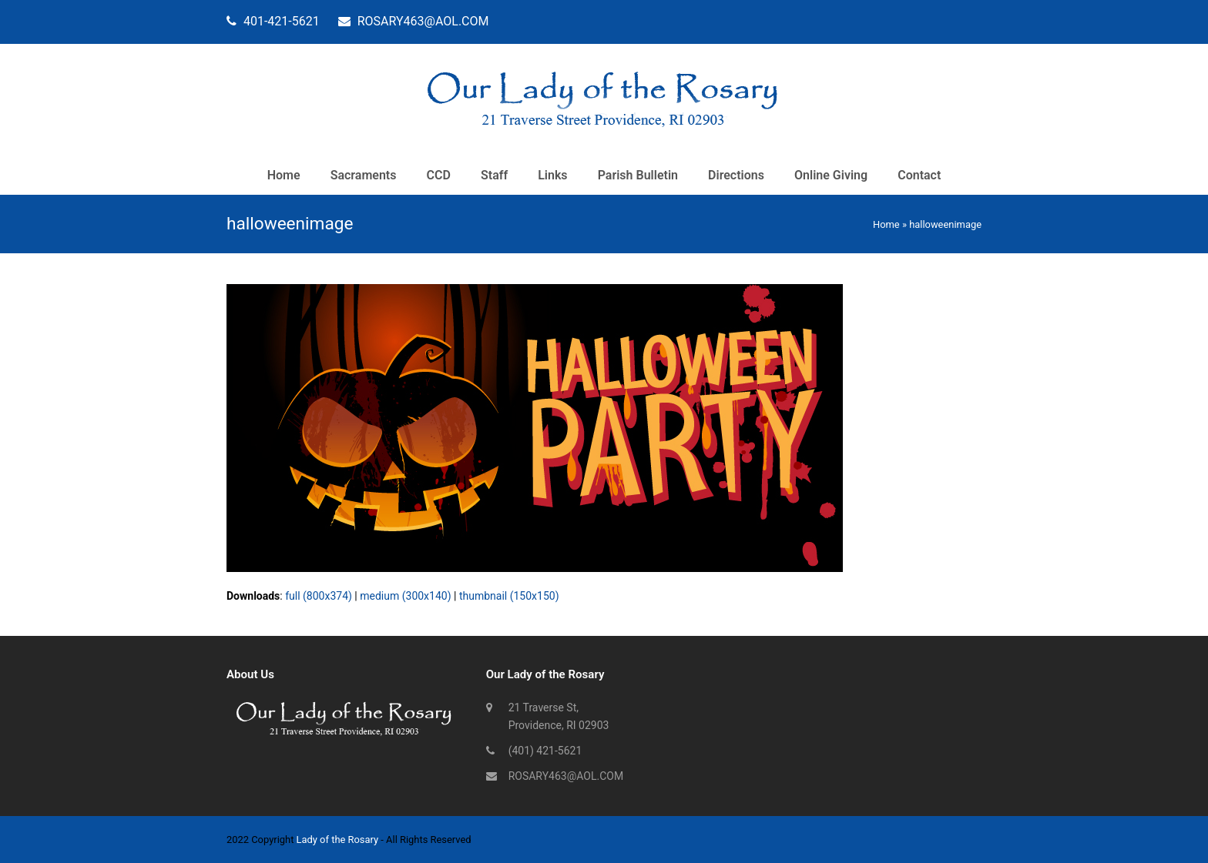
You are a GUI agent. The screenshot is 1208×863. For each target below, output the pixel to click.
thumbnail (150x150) (509, 596)
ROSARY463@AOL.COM (565, 776)
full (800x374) (318, 596)
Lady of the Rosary (338, 839)
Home (886, 224)
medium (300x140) (405, 596)
